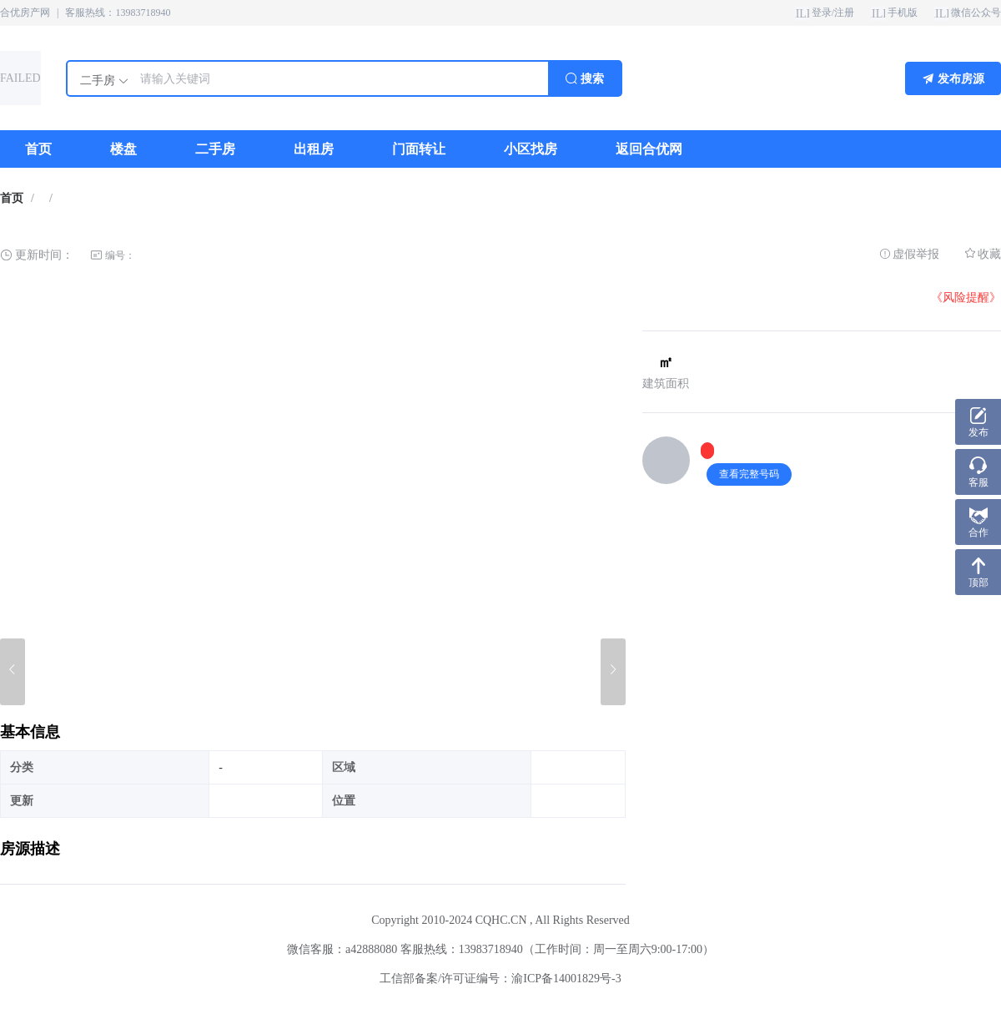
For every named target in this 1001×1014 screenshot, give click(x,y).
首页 (11, 198)
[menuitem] (38, 149)
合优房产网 (25, 12)
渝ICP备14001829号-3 (566, 978)
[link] (11, 198)
